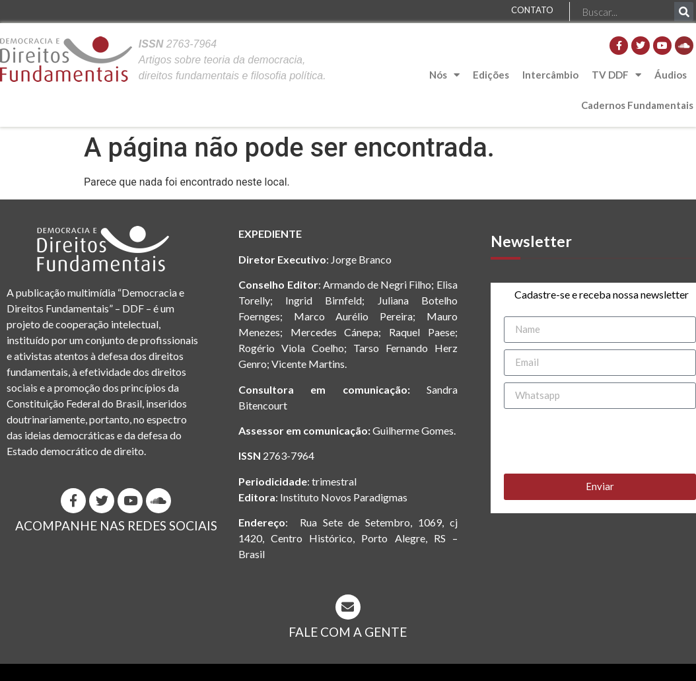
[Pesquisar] (683, 11)
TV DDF (616, 75)
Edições (491, 75)
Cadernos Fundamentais (637, 105)
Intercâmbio (550, 75)
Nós (444, 75)
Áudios (670, 75)
